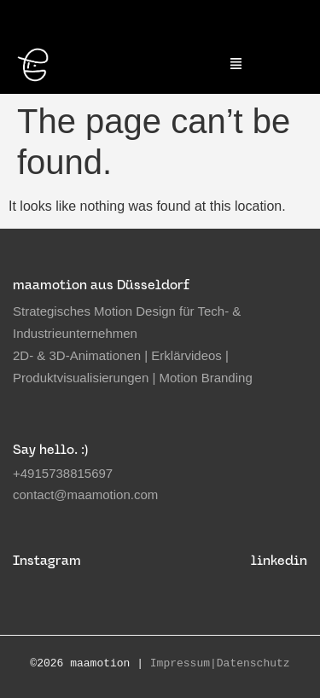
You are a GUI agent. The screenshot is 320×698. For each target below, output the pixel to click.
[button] (236, 65)
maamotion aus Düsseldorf (101, 284)
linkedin (279, 560)
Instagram (47, 560)
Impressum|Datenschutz (220, 664)
